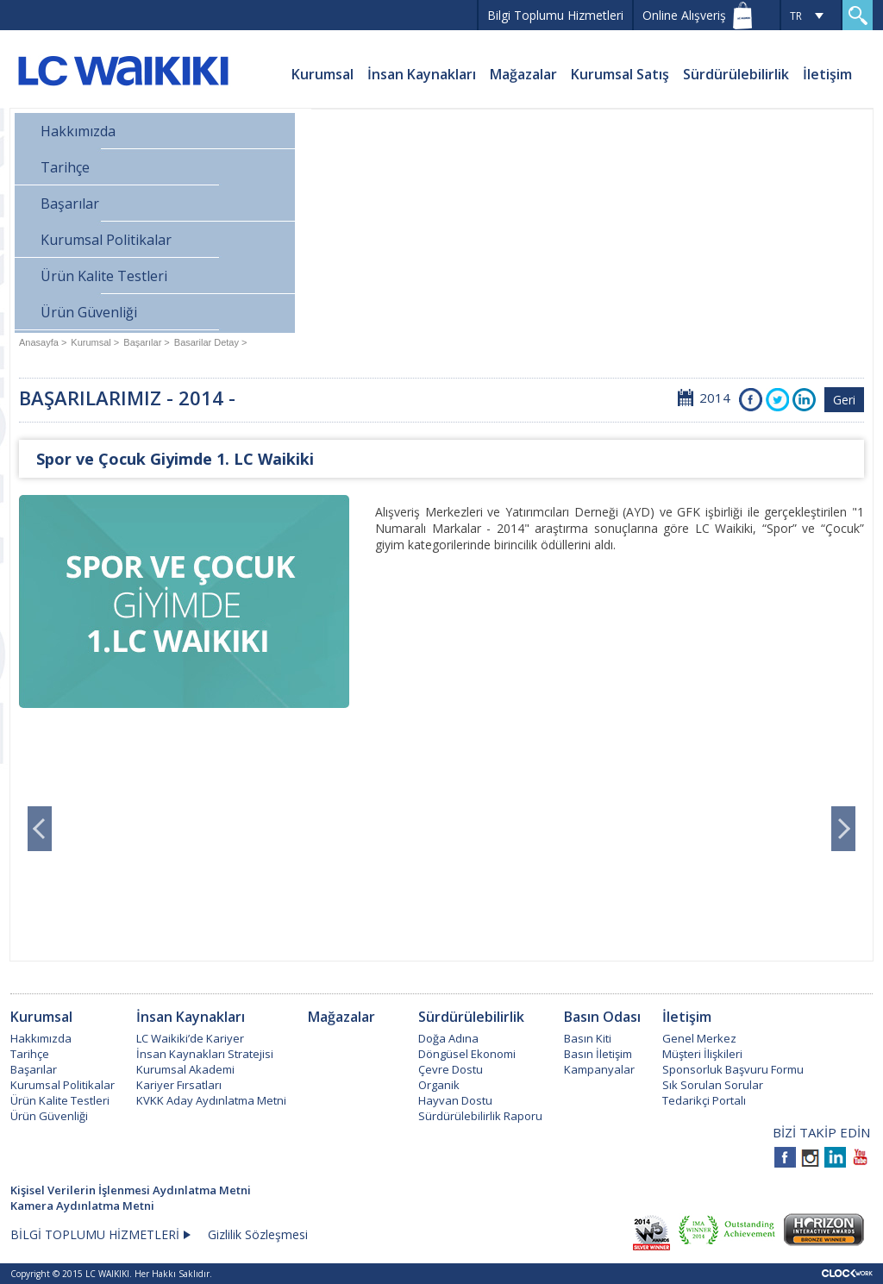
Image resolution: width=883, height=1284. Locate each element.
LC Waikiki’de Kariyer (190, 1038)
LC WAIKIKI (122, 73)
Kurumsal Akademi (185, 1069)
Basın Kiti (587, 1038)
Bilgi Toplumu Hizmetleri (555, 15)
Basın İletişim (598, 1054)
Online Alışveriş (684, 15)
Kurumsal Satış (620, 74)
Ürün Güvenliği (89, 312)
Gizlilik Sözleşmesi (258, 1234)
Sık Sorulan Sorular (712, 1085)
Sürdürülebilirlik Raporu (480, 1116)
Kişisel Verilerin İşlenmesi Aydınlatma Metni (130, 1190)
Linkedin (835, 1157)
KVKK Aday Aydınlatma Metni (211, 1100)
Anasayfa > (42, 342)
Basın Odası (602, 1016)
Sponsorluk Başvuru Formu (733, 1069)
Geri (844, 399)
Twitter (777, 399)
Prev (40, 828)
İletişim (827, 74)
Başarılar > (146, 342)
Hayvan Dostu (455, 1100)
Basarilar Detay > (210, 342)
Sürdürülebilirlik (736, 74)
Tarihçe (65, 167)
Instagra (804, 399)
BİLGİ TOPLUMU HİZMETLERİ (94, 1234)
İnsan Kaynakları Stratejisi (204, 1054)
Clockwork (847, 1273)
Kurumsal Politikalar (106, 239)
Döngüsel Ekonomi (467, 1054)
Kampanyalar (599, 1069)
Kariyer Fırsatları (179, 1085)
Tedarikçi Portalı (704, 1100)
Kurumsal (322, 74)
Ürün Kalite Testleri (104, 275)
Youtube (860, 1157)
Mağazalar (523, 74)
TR (796, 16)
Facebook (750, 399)
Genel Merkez (699, 1038)
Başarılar (70, 203)
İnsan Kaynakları (421, 74)
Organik (439, 1085)
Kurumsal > (95, 342)
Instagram (810, 1157)
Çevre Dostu (450, 1069)
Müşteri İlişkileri (702, 1054)
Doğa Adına (448, 1038)
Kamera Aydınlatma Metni (82, 1205)
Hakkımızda (78, 131)
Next (843, 828)
